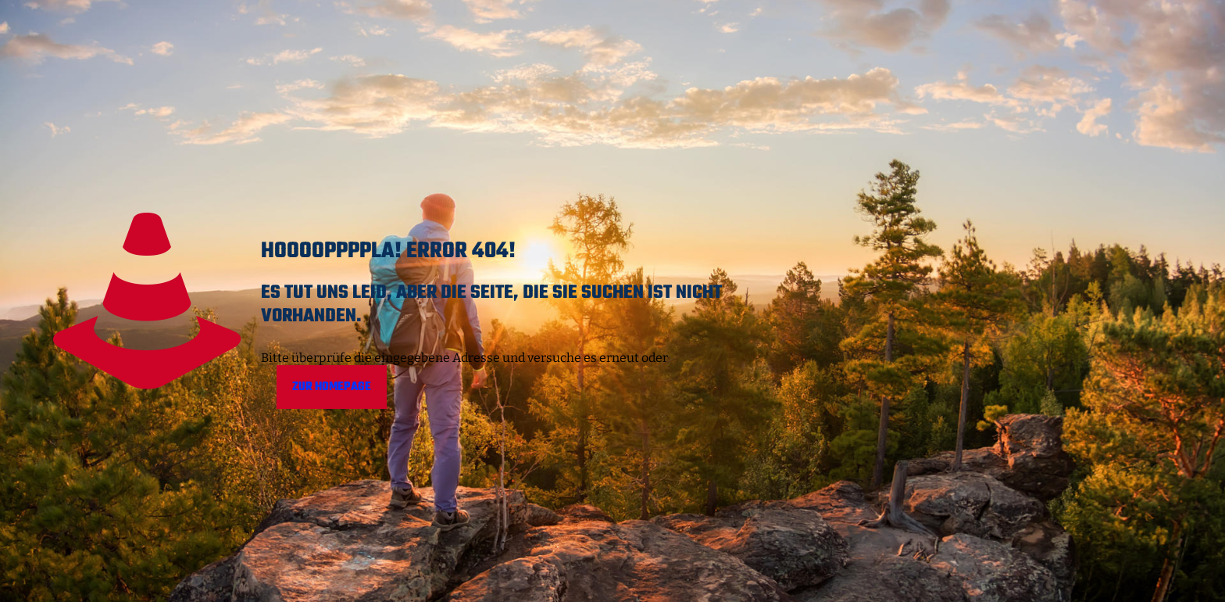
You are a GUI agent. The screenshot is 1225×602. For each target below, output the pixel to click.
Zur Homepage (331, 387)
